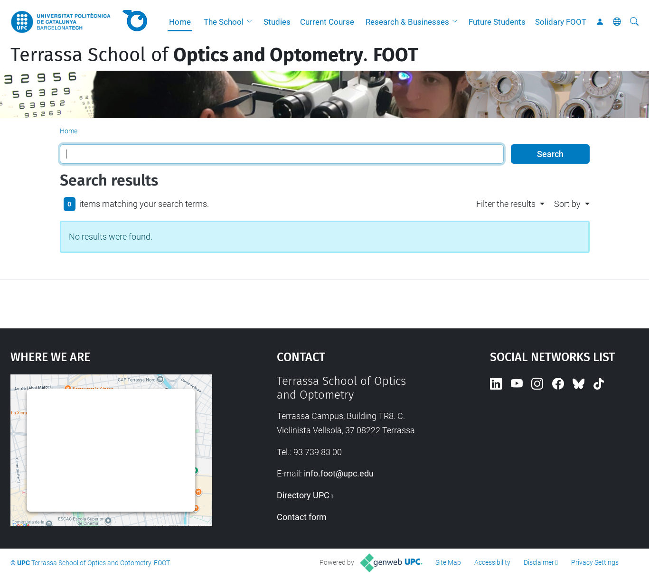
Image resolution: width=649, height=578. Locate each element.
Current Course (327, 22)
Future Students (497, 22)
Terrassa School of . (214, 55)
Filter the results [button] (506, 204)
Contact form (302, 517)
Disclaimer (539, 562)
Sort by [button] (567, 204)
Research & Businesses (407, 22)
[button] (251, 21)
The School (224, 22)
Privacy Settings (595, 562)
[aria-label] (634, 22)
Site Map (448, 562)
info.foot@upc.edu (339, 473)
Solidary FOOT (560, 22)
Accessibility (492, 562)
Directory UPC (303, 495)
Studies (277, 22)
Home (180, 22)
